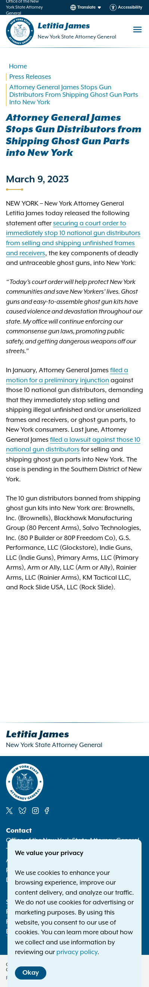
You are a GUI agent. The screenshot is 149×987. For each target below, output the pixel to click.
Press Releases (30, 77)
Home (18, 66)
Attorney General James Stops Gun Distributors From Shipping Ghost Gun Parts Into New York (73, 95)
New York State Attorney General (77, 37)
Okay (30, 973)
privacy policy (76, 952)
